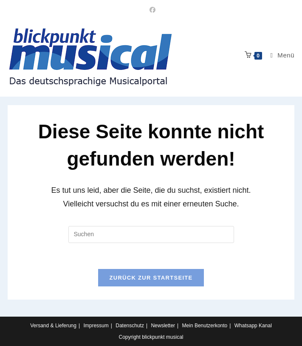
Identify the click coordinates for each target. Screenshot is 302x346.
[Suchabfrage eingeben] (151, 234)
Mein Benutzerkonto (205, 326)
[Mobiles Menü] (279, 55)
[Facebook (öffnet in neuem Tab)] (151, 10)
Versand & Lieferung (53, 326)
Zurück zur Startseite (150, 278)
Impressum (95, 326)
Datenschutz (130, 326)
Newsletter (163, 326)
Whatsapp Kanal (253, 326)
